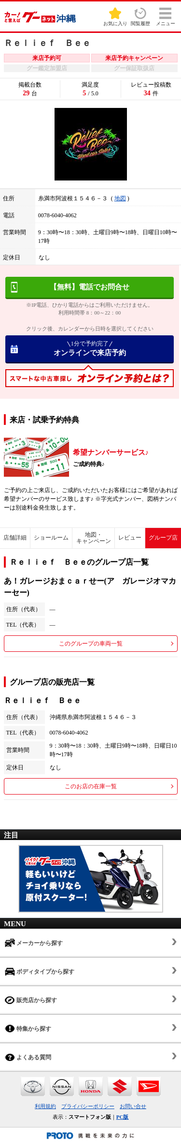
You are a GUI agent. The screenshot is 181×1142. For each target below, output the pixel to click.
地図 (120, 198)
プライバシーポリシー (87, 1106)
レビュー (129, 537)
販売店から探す (31, 1000)
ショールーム (51, 537)
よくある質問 (28, 1057)
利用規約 (45, 1106)
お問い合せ (133, 1106)
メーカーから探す (34, 943)
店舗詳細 (15, 537)
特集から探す (28, 1028)
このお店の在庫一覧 (91, 786)
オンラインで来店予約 (89, 348)
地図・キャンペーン (93, 537)
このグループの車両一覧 (91, 643)
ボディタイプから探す (39, 971)
